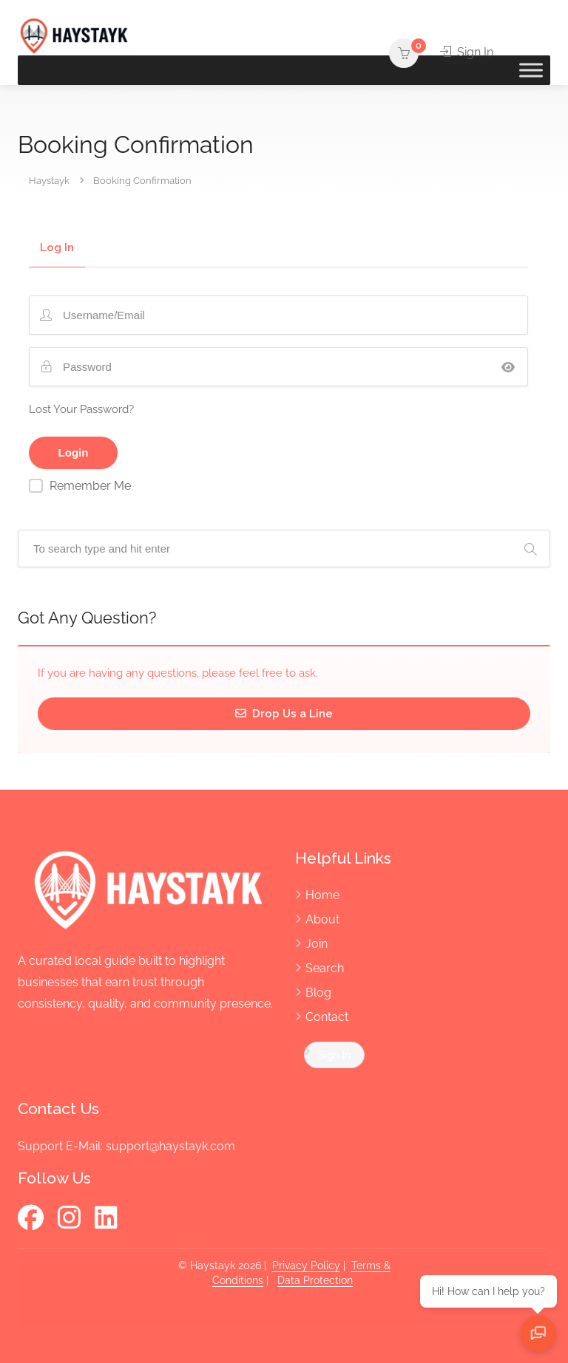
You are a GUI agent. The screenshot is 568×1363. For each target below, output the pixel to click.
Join (316, 944)
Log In (57, 248)
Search (324, 968)
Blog (318, 992)
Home (322, 895)
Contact (326, 1017)
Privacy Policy (306, 1265)
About (322, 919)
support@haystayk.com (170, 1146)
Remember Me (90, 486)
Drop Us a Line (284, 713)
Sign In (466, 52)
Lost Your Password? (81, 409)
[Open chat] (538, 1333)
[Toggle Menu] (531, 70)
